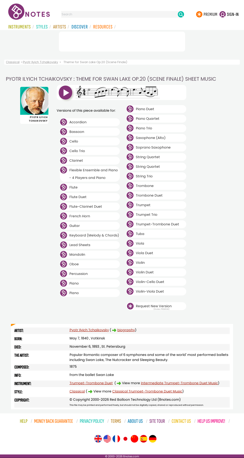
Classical (13, 62)
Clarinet (76, 160)
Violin (140, 262)
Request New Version (154, 306)
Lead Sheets (79, 245)
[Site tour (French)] (116, 439)
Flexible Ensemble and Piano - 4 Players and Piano (93, 174)
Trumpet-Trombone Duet (157, 224)
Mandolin (77, 254)
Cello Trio (77, 151)
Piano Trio (144, 128)
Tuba (140, 233)
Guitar (74, 225)
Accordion (77, 122)
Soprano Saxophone (153, 147)
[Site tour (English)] (98, 439)
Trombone (145, 185)
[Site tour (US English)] (107, 439)
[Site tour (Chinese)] (134, 439)
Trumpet (143, 205)
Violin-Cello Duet (150, 281)
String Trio (144, 176)
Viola (140, 243)
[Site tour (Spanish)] (143, 439)
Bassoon (76, 131)
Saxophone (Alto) (151, 137)
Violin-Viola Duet (150, 291)
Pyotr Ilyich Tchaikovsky (40, 62)
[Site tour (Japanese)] (125, 439)
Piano (74, 283)
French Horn (79, 216)
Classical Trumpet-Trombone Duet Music (147, 391)
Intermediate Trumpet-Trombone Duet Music (179, 383)
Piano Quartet (147, 118)
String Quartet (148, 157)
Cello (73, 141)
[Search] (181, 14)
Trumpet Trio (146, 214)
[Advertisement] (122, 41)
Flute (73, 187)
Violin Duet (145, 272)
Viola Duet (144, 253)
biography (126, 330)
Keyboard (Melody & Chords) (94, 235)
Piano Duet (145, 109)
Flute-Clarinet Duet (85, 206)
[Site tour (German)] (152, 439)
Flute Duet (77, 197)
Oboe (74, 264)
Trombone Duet (149, 195)
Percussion (78, 273)
